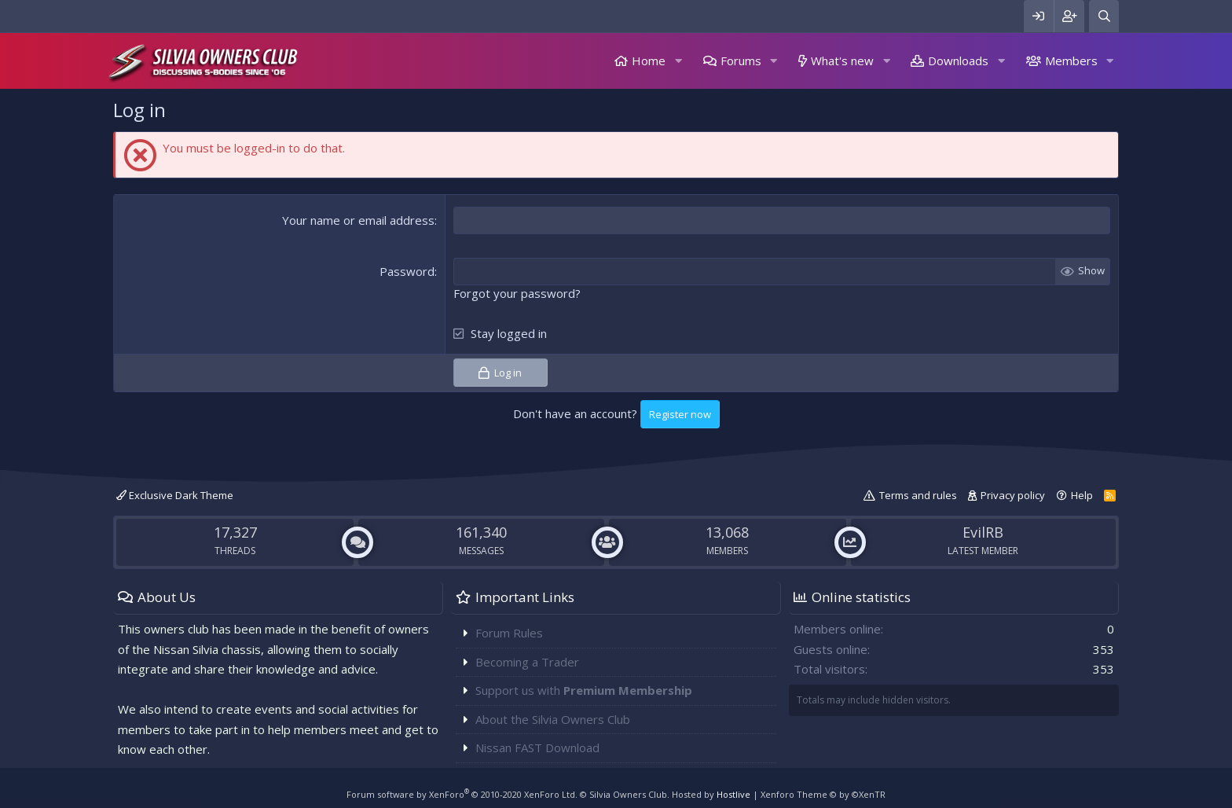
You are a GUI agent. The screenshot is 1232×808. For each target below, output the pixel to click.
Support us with (583, 690)
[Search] (1104, 16)
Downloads (958, 60)
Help (1082, 495)
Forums (740, 60)
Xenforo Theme (823, 794)
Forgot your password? (517, 293)
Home (649, 60)
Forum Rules (509, 633)
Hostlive (733, 794)
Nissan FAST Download (537, 747)
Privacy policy (1013, 495)
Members (1071, 60)
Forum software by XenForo (462, 794)
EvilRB (982, 532)
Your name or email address (358, 220)
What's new (842, 60)
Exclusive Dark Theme (174, 495)
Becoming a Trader (527, 662)
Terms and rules (918, 495)
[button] (678, 61)
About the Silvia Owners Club (552, 719)
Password (407, 271)
